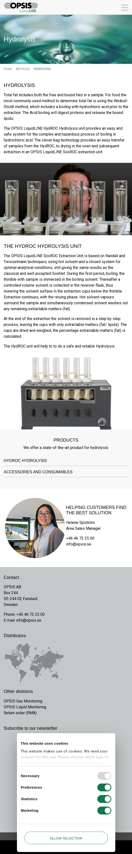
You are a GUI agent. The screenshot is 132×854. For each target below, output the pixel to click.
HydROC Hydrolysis (25, 461)
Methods (23, 69)
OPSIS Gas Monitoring (23, 701)
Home (8, 69)
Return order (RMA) (20, 713)
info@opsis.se (78, 544)
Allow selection (66, 838)
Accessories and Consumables (38, 472)
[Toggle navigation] (115, 7)
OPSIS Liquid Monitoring (25, 707)
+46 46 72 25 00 (80, 538)
